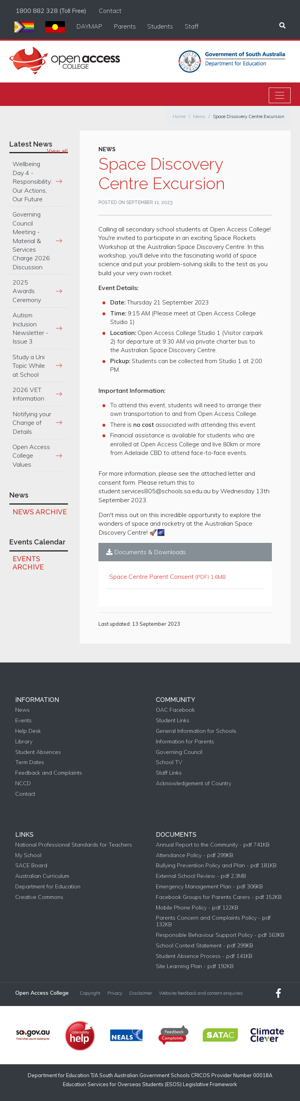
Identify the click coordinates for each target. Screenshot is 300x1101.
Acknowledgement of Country (193, 783)
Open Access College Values (31, 455)
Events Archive (28, 563)
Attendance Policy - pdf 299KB (194, 855)
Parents (125, 26)
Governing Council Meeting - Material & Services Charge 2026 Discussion (31, 240)
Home (179, 116)
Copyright (90, 993)
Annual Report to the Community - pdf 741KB (213, 844)
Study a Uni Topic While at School (28, 365)
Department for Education (47, 886)
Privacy (114, 993)
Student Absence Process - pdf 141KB (204, 956)
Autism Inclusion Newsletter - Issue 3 (30, 328)
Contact (110, 10)
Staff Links (169, 773)
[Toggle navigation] (280, 95)
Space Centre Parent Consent (151, 576)
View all (57, 151)
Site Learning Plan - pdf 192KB (195, 966)
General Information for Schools (196, 731)
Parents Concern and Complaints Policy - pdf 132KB (213, 921)
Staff (191, 26)
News (199, 116)
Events (23, 720)
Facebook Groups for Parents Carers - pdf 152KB (219, 897)
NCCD (23, 783)
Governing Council (179, 752)
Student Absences (38, 752)
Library (23, 741)
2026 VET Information (28, 394)
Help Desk (28, 731)
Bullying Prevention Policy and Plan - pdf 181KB (216, 865)
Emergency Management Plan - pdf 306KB (209, 886)
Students (160, 26)
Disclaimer (140, 993)
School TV (169, 762)
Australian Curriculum (42, 876)
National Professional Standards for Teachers (73, 844)
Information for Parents (185, 741)
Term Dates (29, 762)
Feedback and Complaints (48, 773)
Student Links (172, 720)
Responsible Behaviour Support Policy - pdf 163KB (220, 935)
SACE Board (31, 865)
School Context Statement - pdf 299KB (204, 945)
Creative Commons (39, 897)
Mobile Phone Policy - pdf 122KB (197, 907)
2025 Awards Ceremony (26, 291)
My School (28, 855)
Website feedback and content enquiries (201, 993)
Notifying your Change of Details (31, 422)
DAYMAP (89, 26)
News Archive (39, 512)
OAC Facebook (175, 710)
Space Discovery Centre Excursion (248, 116)
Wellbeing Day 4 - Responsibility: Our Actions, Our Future (32, 181)
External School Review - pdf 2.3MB (201, 876)
